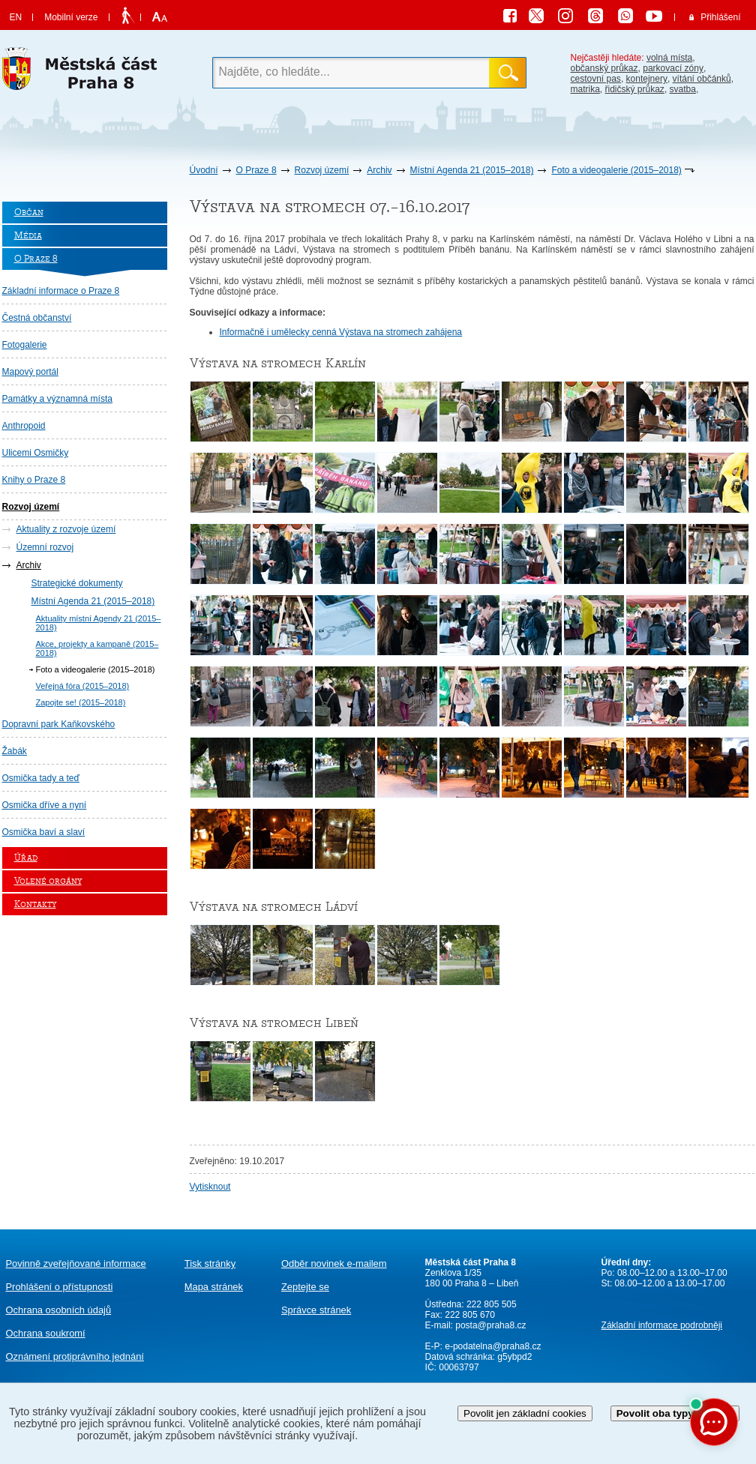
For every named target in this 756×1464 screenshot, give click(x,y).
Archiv (379, 170)
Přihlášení (720, 17)
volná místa (669, 57)
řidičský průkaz (634, 89)
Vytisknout (210, 1186)
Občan (29, 212)
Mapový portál (30, 372)
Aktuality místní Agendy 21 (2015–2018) (98, 623)
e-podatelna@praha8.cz (492, 1346)
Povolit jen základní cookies (525, 1413)
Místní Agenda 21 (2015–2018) (472, 170)
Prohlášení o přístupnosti (59, 1286)
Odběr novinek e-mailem (334, 1263)
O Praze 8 (256, 170)
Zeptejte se (305, 1286)
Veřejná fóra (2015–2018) (83, 685)
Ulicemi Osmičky (35, 453)
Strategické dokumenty (77, 583)
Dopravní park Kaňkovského (59, 724)
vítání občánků (702, 78)
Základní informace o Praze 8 (61, 291)
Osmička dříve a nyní (44, 805)
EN (16, 17)
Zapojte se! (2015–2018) (81, 702)
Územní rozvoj (45, 547)
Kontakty (35, 904)
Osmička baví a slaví (44, 832)
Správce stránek (316, 1310)
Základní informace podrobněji (662, 1325)
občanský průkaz (604, 68)
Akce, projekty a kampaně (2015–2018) (97, 648)
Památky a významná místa (57, 399)
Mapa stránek (213, 1286)
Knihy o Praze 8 (34, 480)
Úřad (26, 858)
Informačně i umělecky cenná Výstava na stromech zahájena (341, 332)
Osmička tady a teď (41, 778)
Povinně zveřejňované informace (76, 1263)
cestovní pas (596, 78)
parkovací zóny (673, 68)
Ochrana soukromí (46, 1333)
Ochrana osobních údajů (59, 1310)
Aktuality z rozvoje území (66, 529)
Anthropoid (24, 426)
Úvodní (204, 170)
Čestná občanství (37, 318)
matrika (585, 89)
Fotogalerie (24, 345)
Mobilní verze (71, 17)
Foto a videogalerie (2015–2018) (616, 170)
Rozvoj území (322, 170)
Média (28, 236)
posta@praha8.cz (490, 1325)
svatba (683, 89)
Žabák (14, 751)
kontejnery (647, 78)
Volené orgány (48, 881)
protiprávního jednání (75, 1356)
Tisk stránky (210, 1263)
